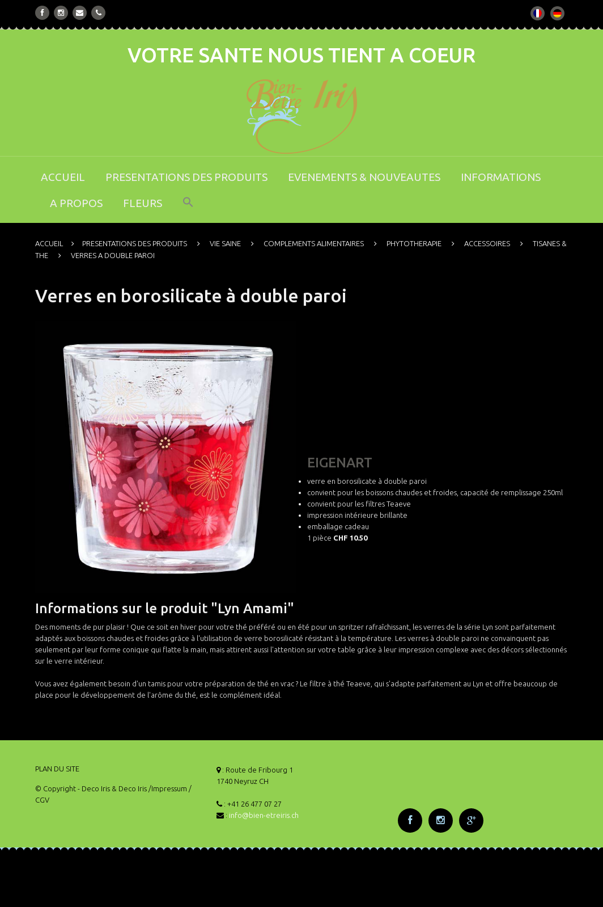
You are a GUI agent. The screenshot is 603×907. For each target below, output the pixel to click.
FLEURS (142, 203)
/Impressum (167, 788)
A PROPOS (76, 203)
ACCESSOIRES (487, 243)
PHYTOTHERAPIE (414, 243)
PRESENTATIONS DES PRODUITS (186, 177)
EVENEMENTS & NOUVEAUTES (364, 177)
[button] (188, 209)
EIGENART (339, 462)
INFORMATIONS (501, 177)
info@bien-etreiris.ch (264, 815)
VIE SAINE (225, 243)
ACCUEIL (63, 177)
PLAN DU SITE (57, 769)
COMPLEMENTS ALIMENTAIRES (314, 243)
